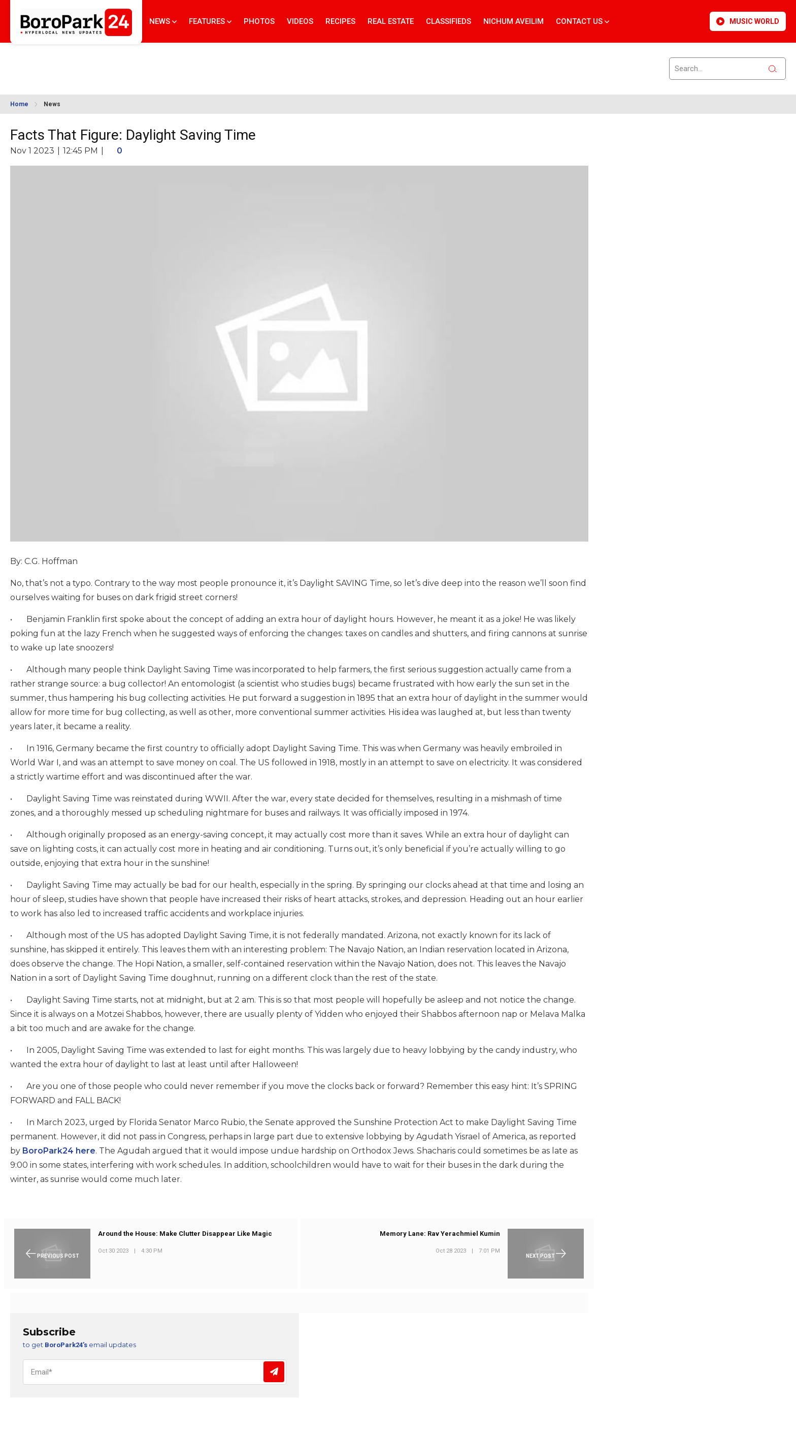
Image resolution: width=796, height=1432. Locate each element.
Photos (259, 21)
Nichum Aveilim (513, 21)
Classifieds (448, 21)
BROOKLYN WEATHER (102, 62)
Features (210, 21)
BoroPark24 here (58, 1151)
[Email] (154, 1372)
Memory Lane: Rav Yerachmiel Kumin (440, 1233)
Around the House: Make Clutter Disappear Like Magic (185, 1233)
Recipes (340, 21)
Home (19, 104)
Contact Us (582, 21)
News (163, 21)
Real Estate (391, 21)
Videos (300, 21)
